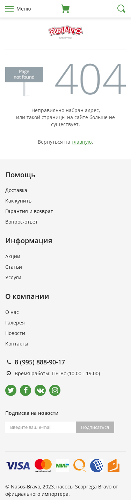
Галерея (15, 322)
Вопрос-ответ (21, 221)
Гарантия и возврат (29, 211)
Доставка (16, 190)
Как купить (18, 200)
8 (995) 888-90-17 (40, 362)
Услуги (13, 277)
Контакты (16, 343)
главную (82, 141)
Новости (15, 333)
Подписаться (95, 427)
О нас (12, 312)
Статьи (13, 266)
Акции (12, 256)
